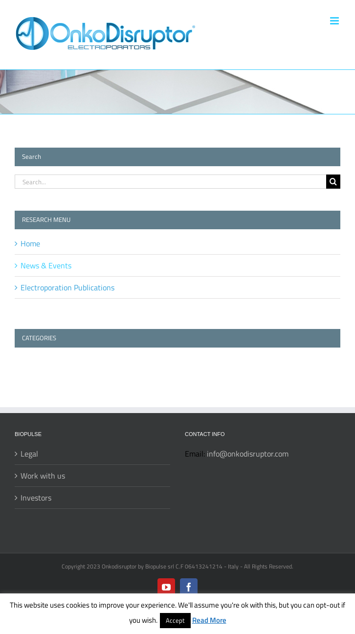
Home (30, 243)
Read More (209, 620)
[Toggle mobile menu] (335, 21)
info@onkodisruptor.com (247, 453)
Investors (36, 497)
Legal (29, 453)
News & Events (46, 265)
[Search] (333, 182)
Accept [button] (175, 620)
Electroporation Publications (67, 287)
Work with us (43, 475)
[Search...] (170, 182)
